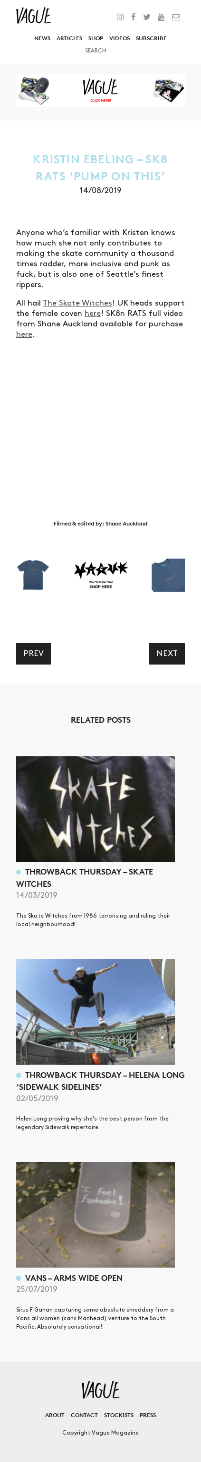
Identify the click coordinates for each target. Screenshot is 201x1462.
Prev (33, 653)
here (93, 313)
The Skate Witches (77, 303)
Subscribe (151, 38)
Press (148, 1414)
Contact (84, 1414)
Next (167, 653)
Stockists (119, 1414)
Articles (69, 38)
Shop (95, 38)
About (55, 1414)
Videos (119, 38)
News (42, 38)
